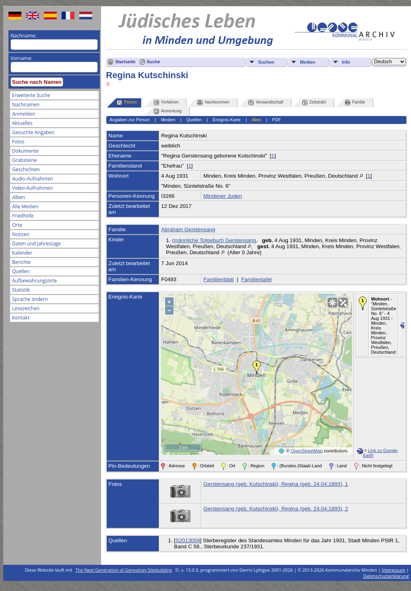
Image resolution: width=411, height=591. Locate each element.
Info (346, 62)
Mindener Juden (222, 196)
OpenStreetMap (306, 450)
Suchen (266, 62)
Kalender (22, 252)
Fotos (18, 141)
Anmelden (23, 113)
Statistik (21, 289)
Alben (18, 197)
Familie (355, 103)
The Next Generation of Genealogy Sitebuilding (124, 570)
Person (127, 103)
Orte (17, 225)
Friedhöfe (23, 215)
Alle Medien (25, 206)
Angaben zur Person (129, 119)
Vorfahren (166, 103)
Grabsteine (24, 160)
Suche (153, 61)
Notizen (20, 234)
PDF (276, 119)
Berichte (21, 262)
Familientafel (256, 279)
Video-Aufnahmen (32, 188)
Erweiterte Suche (31, 95)
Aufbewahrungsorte (34, 280)
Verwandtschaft (265, 103)
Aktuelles (22, 123)
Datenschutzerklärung (386, 576)
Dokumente (25, 150)
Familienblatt (218, 279)
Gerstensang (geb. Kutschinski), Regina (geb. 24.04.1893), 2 (275, 509)
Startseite (125, 61)
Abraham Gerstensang (188, 229)
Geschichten (26, 169)
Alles (256, 119)
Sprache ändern (30, 299)
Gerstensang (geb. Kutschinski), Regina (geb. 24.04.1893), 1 (275, 484)
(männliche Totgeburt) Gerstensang (214, 240)
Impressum (393, 570)
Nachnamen (25, 104)
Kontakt (20, 317)
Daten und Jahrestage (36, 243)
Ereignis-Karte (227, 119)
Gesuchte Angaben (33, 132)
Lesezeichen (25, 308)
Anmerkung (168, 111)
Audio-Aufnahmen (32, 178)
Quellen (21, 271)
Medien (307, 62)
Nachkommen (213, 103)
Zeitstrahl (314, 103)
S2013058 (188, 540)
